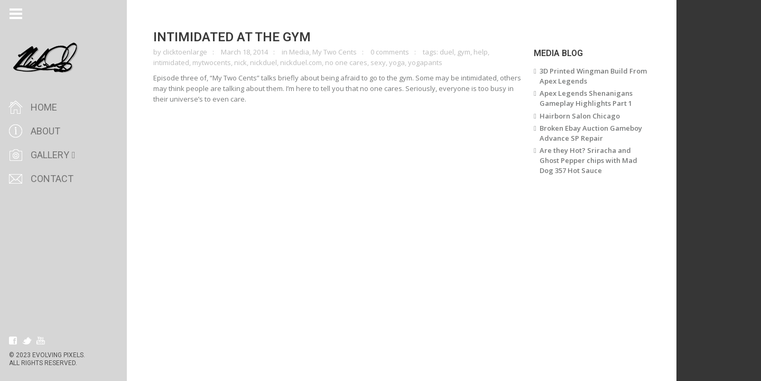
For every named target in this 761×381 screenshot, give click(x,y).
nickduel (263, 62)
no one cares (346, 62)
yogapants (425, 62)
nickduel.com (301, 62)
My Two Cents (334, 52)
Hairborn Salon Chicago (580, 116)
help (481, 52)
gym (463, 52)
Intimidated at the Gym (232, 37)
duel (447, 52)
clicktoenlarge (185, 52)
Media (299, 52)
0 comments (389, 52)
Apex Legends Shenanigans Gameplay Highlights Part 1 (586, 98)
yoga (397, 62)
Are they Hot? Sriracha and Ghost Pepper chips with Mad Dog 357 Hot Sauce (588, 160)
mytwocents (211, 62)
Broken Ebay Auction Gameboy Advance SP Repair (591, 133)
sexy (378, 62)
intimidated (171, 62)
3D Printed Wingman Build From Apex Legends (593, 76)
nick (240, 62)
